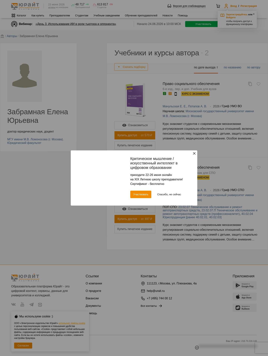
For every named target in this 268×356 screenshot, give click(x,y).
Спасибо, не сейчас (169, 194)
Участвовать (140, 194)
